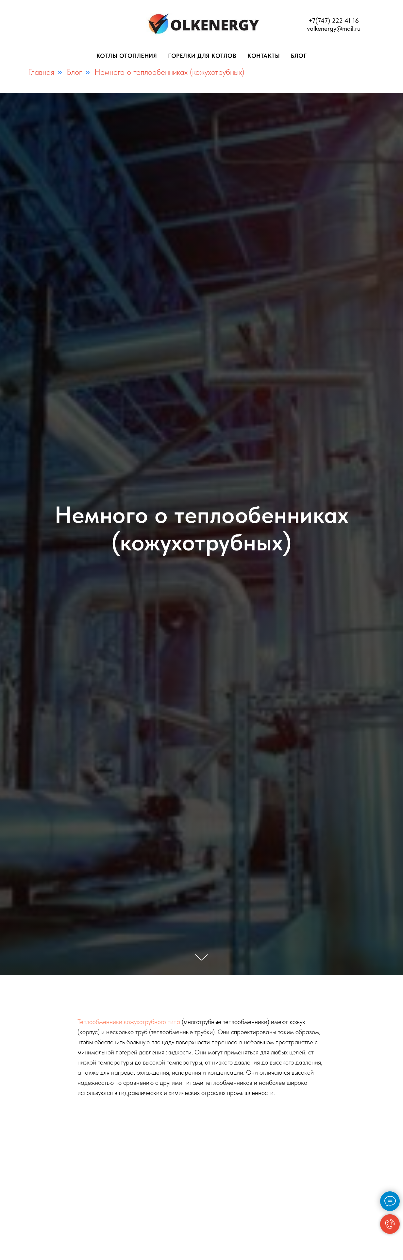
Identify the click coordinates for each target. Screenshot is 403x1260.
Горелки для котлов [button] (202, 55)
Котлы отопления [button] (126, 55)
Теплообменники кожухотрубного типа (128, 1022)
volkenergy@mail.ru (334, 28)
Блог (299, 55)
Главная (41, 72)
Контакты (263, 55)
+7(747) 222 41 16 (334, 21)
